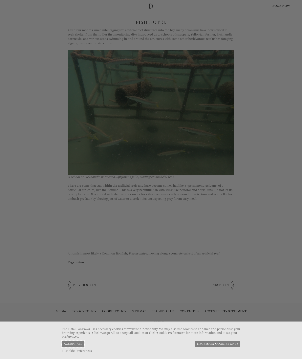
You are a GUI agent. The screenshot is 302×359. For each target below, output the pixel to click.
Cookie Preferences (78, 351)
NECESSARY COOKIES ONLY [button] (217, 344)
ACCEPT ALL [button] (73, 344)
